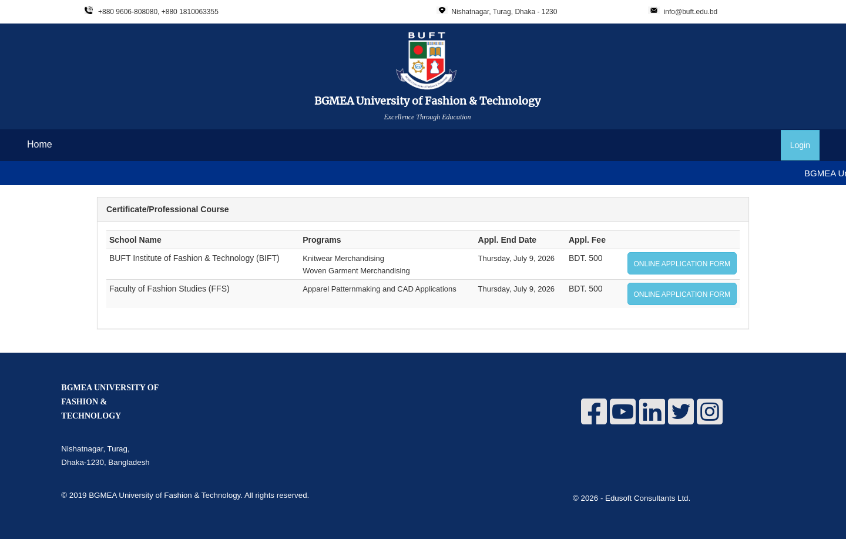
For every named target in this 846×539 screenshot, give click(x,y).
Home (39, 144)
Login (800, 145)
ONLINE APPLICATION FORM (682, 264)
